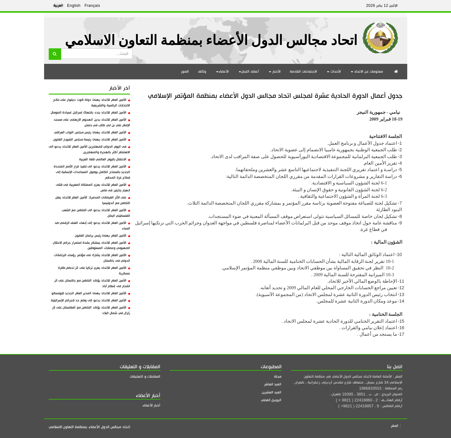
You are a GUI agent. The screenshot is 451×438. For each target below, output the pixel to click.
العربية (58, 5)
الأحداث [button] (334, 71)
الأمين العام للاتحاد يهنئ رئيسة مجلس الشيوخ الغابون (91, 139)
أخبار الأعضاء (151, 405)
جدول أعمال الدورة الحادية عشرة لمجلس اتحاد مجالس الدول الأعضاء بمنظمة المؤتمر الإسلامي (275, 95)
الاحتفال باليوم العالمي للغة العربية (104, 159)
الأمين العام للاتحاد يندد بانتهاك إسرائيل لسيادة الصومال (90, 112)
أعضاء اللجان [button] (249, 71)
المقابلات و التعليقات (145, 376)
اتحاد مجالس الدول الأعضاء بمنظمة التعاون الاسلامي (211, 40)
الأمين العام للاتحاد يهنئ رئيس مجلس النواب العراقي (92, 132)
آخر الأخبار (119, 88)
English (73, 5)
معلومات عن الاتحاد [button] (367, 71)
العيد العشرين (272, 392)
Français (92, 5)
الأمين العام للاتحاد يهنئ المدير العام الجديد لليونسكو (91, 293)
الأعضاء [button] (222, 71)
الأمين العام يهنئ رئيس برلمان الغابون (102, 235)
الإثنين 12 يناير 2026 (382, 5)
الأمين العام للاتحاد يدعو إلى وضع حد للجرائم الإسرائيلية (90, 300)
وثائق (202, 71)
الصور (185, 71)
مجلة (278, 376)
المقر (394, 426)
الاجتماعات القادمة (303, 71)
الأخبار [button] (275, 71)
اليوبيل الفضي (271, 400)
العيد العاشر (273, 384)
